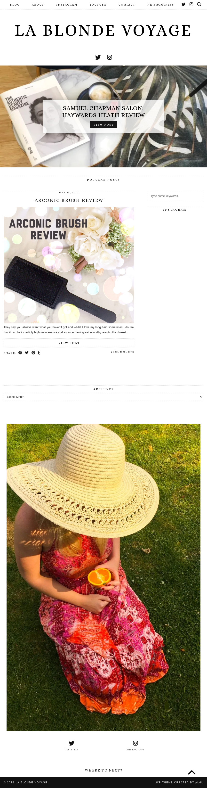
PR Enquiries (160, 4)
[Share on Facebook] (20, 353)
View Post (104, 124)
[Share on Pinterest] (34, 353)
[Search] (199, 4)
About (38, 4)
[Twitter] (184, 4)
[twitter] (98, 57)
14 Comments (122, 351)
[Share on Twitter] (27, 353)
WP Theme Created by (179, 782)
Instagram (67, 4)
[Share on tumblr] (39, 353)
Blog (15, 4)
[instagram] (109, 57)
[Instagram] (192, 4)
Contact (127, 4)
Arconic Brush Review (69, 200)
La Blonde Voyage (103, 30)
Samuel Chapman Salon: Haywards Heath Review (103, 112)
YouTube (98, 4)
